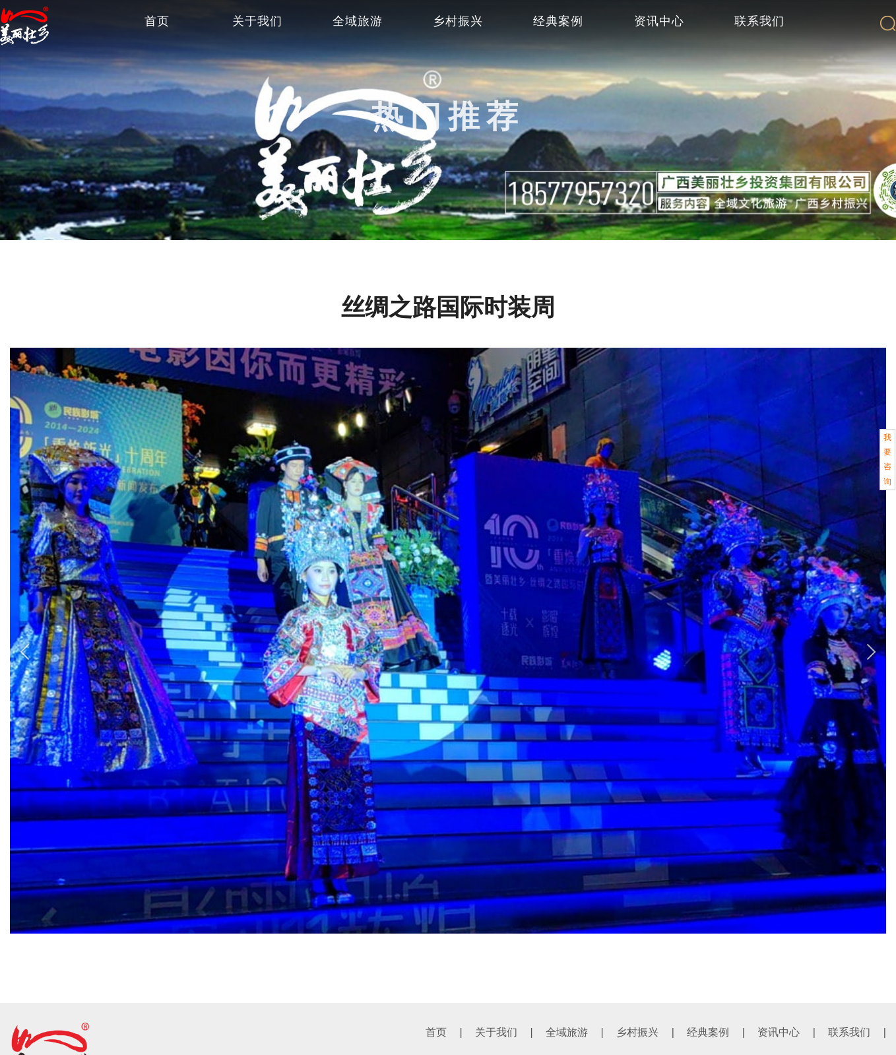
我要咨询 (887, 459)
